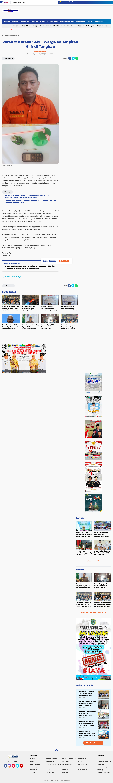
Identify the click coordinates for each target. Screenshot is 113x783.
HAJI (35, 26)
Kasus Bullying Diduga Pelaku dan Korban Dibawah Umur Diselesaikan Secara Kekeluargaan (101, 586)
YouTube (23, 767)
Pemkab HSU (103, 26)
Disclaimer (101, 764)
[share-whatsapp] (76, 58)
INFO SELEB (82, 764)
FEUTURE (65, 761)
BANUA (15, 21)
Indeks (7, 21)
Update (63, 261)
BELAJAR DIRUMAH (69, 759)
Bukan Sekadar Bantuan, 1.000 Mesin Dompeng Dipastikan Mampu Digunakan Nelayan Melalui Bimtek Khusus (87, 733)
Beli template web (103, 772)
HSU (42, 26)
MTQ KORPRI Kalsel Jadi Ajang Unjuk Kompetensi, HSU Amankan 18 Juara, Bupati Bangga (86, 693)
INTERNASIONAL (67, 21)
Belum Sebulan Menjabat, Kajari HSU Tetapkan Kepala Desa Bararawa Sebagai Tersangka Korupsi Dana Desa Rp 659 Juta (84, 586)
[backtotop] (56, 751)
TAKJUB (32, 772)
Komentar (8, 58)
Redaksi (100, 759)
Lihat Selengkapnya (93, 743)
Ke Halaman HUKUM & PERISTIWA (93, 612)
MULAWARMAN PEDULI (86, 767)
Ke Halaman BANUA (93, 561)
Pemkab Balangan (86, 26)
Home (6, 3)
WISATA (65, 772)
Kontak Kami (59, 26)
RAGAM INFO (82, 770)
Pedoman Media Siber (104, 761)
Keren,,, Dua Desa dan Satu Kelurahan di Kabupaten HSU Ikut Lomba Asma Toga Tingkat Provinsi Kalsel (29, 267)
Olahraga (99, 21)
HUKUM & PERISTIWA (49, 21)
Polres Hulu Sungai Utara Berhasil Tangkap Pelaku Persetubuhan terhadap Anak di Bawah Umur (102, 604)
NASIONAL (80, 21)
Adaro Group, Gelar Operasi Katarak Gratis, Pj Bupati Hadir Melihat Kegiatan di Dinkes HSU (84, 534)
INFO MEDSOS (67, 764)
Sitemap (100, 770)
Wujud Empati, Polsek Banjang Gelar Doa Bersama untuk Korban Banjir (87, 703)
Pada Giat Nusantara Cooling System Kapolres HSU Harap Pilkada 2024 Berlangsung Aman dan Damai (102, 534)
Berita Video (50, 761)
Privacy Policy (102, 767)
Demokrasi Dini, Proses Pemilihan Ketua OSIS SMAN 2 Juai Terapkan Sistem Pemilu (102, 553)
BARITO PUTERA (51, 759)
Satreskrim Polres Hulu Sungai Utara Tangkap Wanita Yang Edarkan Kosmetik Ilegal (83, 604)
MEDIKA (65, 767)
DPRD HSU (26, 26)
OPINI (90, 21)
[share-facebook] (69, 58)
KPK (49, 26)
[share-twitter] (73, 58)
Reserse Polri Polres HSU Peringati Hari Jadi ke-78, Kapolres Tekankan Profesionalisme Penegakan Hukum (86, 723)
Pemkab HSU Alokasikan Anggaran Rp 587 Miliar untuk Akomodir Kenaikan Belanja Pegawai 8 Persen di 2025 (84, 553)
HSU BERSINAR (35, 764)
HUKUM (80, 569)
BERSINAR (25, 21)
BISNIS (35, 21)
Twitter (18, 767)
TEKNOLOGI (50, 772)
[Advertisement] (28, 340)
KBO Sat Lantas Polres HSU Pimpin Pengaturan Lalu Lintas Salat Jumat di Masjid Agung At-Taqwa (87, 713)
